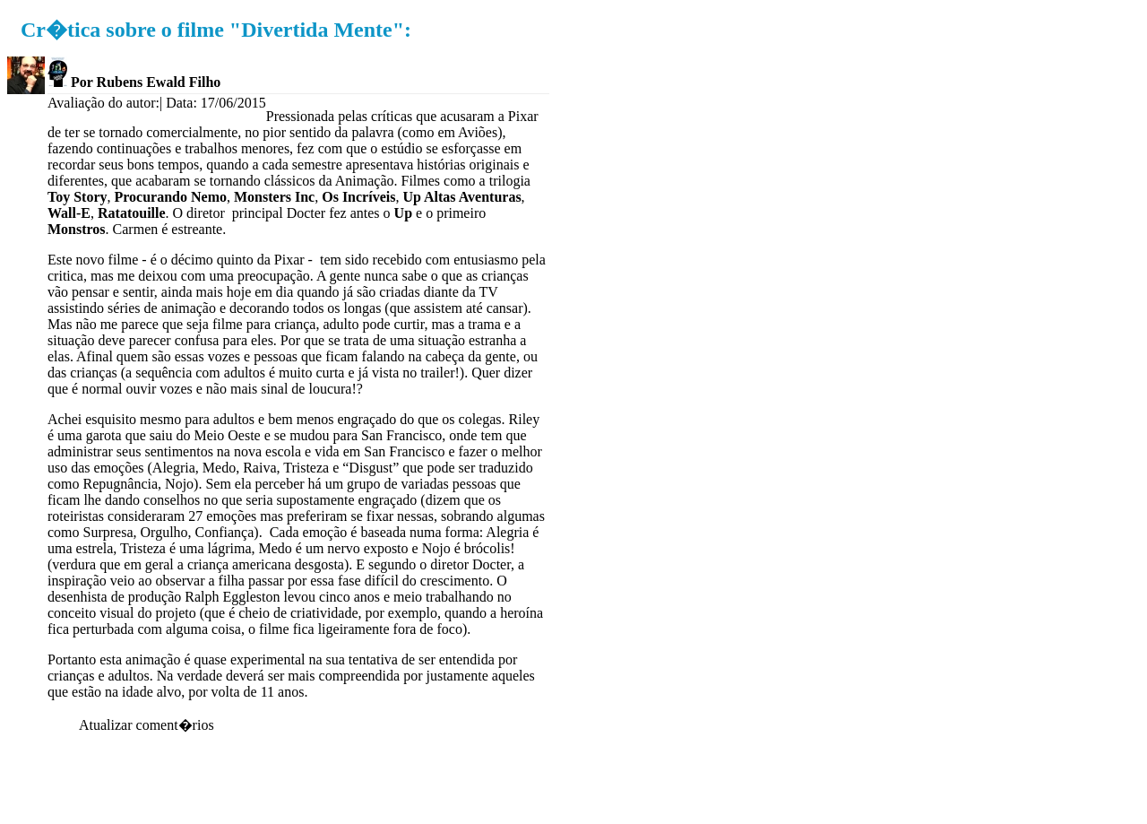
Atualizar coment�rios (146, 725)
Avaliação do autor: (103, 102)
